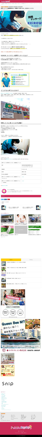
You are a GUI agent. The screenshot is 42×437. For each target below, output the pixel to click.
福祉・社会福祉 (33, 418)
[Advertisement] (21, 247)
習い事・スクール (13, 416)
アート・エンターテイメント (14, 418)
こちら (23, 176)
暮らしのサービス (23, 418)
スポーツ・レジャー (33, 417)
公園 (1, 418)
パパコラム (22, 419)
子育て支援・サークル (23, 416)
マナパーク (32, 419)
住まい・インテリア (33, 416)
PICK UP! (11, 259)
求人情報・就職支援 (23, 417)
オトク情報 (2, 417)
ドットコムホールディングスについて (5, 420)
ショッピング (12, 417)
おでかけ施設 (2, 416)
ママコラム (31, 259)
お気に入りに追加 (4, 185)
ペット (2, 419)
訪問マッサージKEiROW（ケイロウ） (7, 93)
